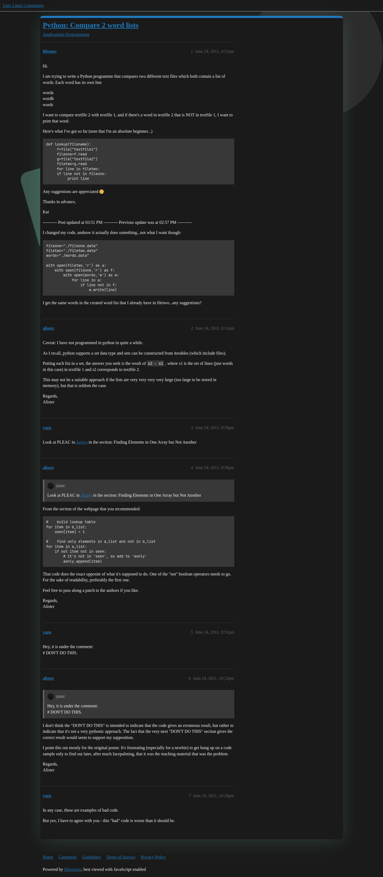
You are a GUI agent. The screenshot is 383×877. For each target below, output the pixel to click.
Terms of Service (120, 857)
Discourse (72, 869)
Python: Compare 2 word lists (91, 25)
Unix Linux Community (23, 5)
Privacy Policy (153, 857)
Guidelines (91, 857)
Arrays (82, 442)
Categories (68, 857)
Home (48, 857)
